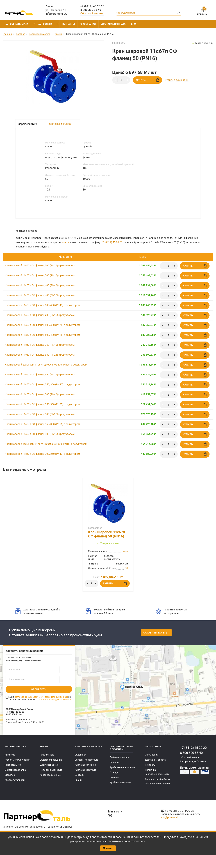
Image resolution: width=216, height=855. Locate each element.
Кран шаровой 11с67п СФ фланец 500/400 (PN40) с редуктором (42, 305)
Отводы (114, 772)
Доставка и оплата (113, 24)
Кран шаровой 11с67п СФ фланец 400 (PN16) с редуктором (39, 315)
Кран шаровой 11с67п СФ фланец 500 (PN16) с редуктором (39, 275)
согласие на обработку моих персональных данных (41, 697)
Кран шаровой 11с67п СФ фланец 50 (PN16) (106, 534)
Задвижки (80, 754)
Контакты (68, 24)
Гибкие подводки (119, 757)
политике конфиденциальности (55, 699)
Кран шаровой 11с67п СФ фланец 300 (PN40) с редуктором (39, 394)
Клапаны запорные (85, 764)
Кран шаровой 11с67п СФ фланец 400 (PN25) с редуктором (39, 295)
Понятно (108, 848)
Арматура (10, 754)
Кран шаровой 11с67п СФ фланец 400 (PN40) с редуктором (39, 285)
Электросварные (49, 764)
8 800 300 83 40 (90, 10)
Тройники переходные (122, 767)
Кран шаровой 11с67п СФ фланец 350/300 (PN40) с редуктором (42, 384)
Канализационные (50, 775)
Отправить (39, 689)
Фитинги (114, 777)
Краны (78, 780)
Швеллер (10, 775)
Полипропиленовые (51, 769)
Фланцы (114, 762)
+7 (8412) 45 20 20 (92, 6)
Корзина (202, 11)
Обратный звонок (91, 13)
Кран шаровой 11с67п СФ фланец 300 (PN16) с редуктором (39, 434)
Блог (134, 24)
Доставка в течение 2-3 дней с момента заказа (37, 611)
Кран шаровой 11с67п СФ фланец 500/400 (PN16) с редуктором (42, 334)
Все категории (17, 24)
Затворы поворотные (86, 759)
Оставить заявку (155, 632)
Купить (147, 80)
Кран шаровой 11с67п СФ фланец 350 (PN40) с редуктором (39, 344)
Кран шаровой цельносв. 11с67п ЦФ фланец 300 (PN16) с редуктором (46, 443)
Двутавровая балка (15, 769)
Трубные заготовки (120, 782)
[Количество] (121, 80)
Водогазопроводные (51, 759)
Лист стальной (13, 764)
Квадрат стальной (15, 780)
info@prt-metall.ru (56, 13)
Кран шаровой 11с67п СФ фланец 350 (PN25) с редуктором (39, 354)
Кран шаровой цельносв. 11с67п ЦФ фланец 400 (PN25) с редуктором (46, 364)
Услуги (45, 24)
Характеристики (27, 124)
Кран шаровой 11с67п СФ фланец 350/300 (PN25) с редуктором (42, 404)
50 (126, 568)
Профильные (47, 754)
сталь (125, 551)
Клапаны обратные (85, 769)
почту (65, 242)
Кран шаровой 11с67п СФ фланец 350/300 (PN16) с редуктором (42, 424)
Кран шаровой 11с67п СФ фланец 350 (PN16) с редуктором (39, 374)
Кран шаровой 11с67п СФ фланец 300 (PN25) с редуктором (39, 414)
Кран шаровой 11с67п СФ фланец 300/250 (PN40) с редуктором (42, 453)
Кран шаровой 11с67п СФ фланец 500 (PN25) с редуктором (39, 265)
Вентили (79, 775)
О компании (88, 24)
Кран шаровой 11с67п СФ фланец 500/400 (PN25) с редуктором (42, 325)
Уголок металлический (17, 759)
